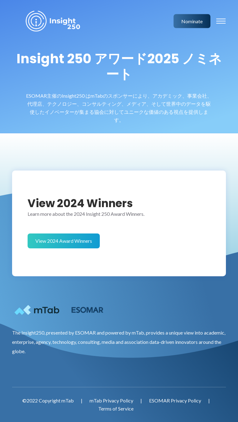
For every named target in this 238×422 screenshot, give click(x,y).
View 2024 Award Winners (63, 241)
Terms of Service (116, 408)
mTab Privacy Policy (111, 400)
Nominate (192, 21)
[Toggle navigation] (221, 21)
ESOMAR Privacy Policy (175, 400)
